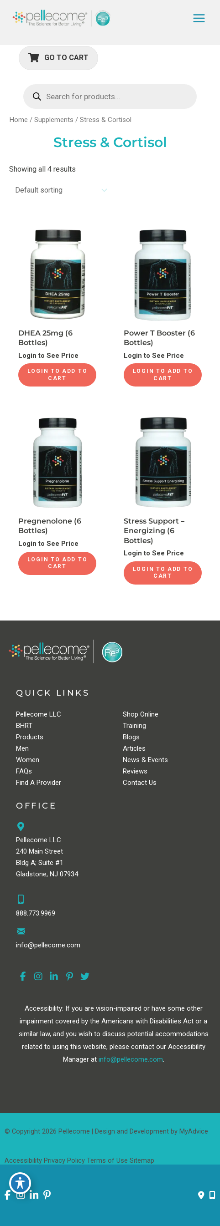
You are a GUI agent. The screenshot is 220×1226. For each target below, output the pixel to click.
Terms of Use (107, 1160)
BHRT (24, 726)
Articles (134, 748)
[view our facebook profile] (23, 976)
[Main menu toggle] (199, 18)
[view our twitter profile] (85, 976)
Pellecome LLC (38, 714)
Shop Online (140, 714)
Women (27, 760)
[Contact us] (201, 1195)
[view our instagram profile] (38, 976)
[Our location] (212, 1195)
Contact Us (140, 782)
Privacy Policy (64, 1160)
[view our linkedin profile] (54, 976)
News (131, 760)
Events (158, 760)
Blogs (131, 737)
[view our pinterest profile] (69, 976)
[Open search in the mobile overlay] (110, 96)
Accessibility (23, 1160)
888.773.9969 (35, 913)
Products (29, 737)
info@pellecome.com (131, 1059)
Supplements (53, 120)
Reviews (135, 771)
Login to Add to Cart (57, 375)
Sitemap (142, 1160)
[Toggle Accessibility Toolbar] (20, 1183)
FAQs (24, 771)
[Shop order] (59, 190)
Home (18, 120)
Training (134, 726)
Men (22, 748)
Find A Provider (38, 782)
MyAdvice (193, 1131)
